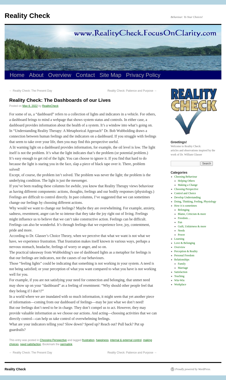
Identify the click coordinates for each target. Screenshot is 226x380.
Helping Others (186, 180)
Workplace (180, 284)
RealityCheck (50, 106)
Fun (180, 222)
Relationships (181, 259)
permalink (66, 344)
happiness (102, 340)
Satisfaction (180, 272)
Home (17, 75)
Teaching (179, 276)
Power (181, 234)
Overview (59, 75)
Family (182, 263)
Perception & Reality (186, 251)
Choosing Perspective (53, 340)
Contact (85, 75)
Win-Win (179, 280)
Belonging (183, 209)
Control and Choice (185, 193)
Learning (179, 238)
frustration (88, 340)
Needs (181, 230)
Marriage (183, 267)
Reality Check (27, 15)
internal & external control (126, 340)
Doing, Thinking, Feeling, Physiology (195, 201)
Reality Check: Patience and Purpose (132, 90)
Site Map (111, 75)
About (36, 75)
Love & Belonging (184, 243)
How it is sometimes (185, 205)
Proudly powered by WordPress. (193, 369)
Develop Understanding (187, 197)
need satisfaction (30, 344)
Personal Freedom (184, 255)
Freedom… (184, 218)
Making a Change (187, 185)
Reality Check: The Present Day (30, 90)
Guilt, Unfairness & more (192, 226)
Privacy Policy (143, 75)
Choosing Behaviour (185, 176)
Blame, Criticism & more (192, 214)
